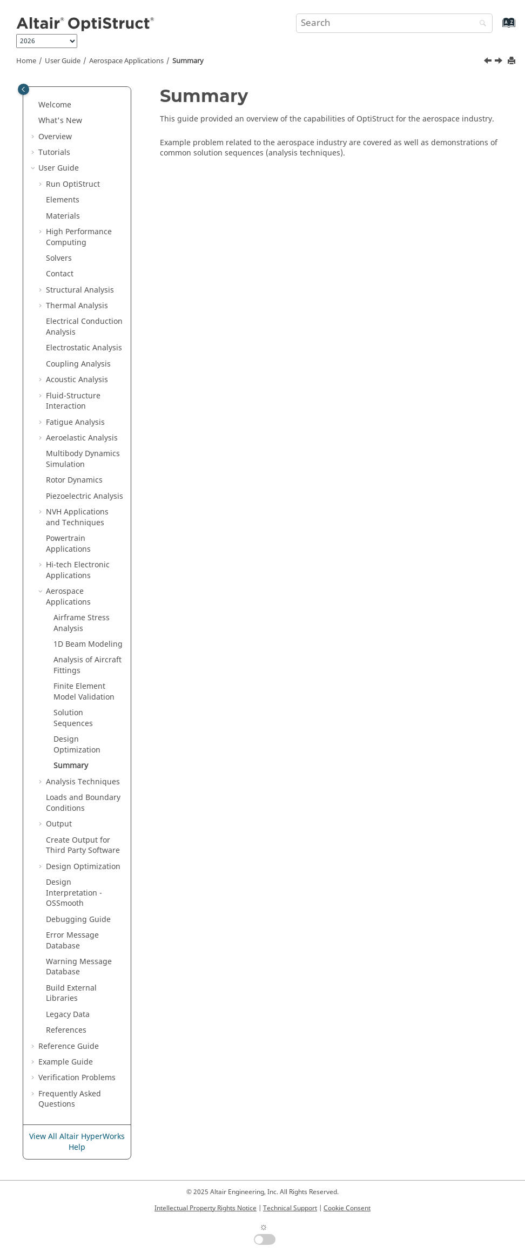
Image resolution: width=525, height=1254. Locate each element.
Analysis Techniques (83, 782)
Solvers (59, 258)
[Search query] (394, 23)
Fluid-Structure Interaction (73, 401)
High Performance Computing (79, 237)
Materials (63, 216)
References (66, 1030)
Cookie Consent (347, 1208)
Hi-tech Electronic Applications (78, 570)
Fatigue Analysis (75, 422)
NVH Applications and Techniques (77, 517)
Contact (59, 274)
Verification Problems (77, 1077)
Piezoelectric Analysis (84, 496)
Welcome (54, 105)
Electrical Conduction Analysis (84, 327)
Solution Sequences (73, 718)
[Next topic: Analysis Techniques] (499, 62)
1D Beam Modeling (88, 644)
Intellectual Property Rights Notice (205, 1208)
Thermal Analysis (77, 305)
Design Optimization (76, 745)
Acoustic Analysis (77, 379)
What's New (60, 120)
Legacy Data (68, 1014)
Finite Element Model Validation (84, 692)
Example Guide (65, 1062)
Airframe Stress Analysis (81, 623)
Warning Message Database (79, 967)
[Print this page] (512, 61)
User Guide (62, 61)
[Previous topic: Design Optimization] (488, 62)
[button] (34, 105)
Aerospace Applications (126, 61)
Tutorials (54, 152)
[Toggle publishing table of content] (23, 89)
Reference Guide (68, 1046)
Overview (55, 137)
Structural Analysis (80, 290)
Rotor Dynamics (74, 480)
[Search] (480, 24)
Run (73, 184)
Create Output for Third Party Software (83, 846)
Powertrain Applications (68, 544)
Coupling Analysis (78, 364)
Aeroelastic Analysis (82, 438)
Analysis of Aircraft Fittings (87, 665)
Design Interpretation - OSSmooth (74, 893)
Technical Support (290, 1208)
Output (59, 824)
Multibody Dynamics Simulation (83, 459)
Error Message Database (72, 941)
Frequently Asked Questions (69, 1099)
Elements (62, 200)
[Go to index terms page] (497, 27)
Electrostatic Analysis (84, 348)
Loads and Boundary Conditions (83, 803)
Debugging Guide (78, 919)
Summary (188, 61)
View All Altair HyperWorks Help (77, 1142)
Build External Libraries (71, 993)
